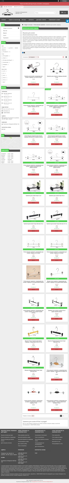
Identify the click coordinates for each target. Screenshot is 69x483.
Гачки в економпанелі (39, 437)
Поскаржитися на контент (37, 481)
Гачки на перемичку (22, 445)
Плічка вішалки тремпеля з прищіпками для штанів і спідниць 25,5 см (33, 106)
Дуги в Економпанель (39, 446)
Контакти (31, 19)
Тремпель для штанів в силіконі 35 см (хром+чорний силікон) (56, 311)
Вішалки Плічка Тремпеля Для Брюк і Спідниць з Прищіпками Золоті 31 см (33, 341)
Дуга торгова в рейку (22, 443)
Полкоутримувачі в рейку (23, 441)
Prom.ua (41, 480)
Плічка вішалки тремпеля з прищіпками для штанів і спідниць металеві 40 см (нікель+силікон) (33, 166)
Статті (4, 35)
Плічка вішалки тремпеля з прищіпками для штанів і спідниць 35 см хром (57, 252)
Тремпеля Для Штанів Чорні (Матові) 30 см (33, 223)
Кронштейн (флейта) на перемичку (25, 439)
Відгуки (5, 33)
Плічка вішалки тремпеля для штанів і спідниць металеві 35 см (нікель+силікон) (56, 136)
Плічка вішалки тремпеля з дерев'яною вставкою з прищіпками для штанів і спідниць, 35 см (33, 401)
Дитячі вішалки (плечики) (6, 442)
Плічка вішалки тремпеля (39, 24)
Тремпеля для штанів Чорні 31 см (33, 195)
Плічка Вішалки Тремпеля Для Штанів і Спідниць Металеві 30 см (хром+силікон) (33, 136)
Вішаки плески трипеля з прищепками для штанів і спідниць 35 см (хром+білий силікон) (56, 282)
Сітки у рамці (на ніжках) (57, 437)
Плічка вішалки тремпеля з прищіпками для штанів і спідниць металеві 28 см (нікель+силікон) (57, 106)
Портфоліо (5, 37)
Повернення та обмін (54, 19)
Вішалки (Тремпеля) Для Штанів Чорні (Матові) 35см (33, 371)
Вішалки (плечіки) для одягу (7, 435)
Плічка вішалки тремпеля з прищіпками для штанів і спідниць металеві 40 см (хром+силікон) (57, 166)
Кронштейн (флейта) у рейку (24, 437)
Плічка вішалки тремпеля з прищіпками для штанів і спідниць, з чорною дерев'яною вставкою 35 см (57, 401)
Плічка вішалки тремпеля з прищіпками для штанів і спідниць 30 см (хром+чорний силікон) (33, 311)
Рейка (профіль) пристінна (23, 435)
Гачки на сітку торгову (56, 439)
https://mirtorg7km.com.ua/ (8, 109)
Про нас (24, 19)
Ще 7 (4, 66)
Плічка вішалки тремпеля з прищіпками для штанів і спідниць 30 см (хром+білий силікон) (33, 282)
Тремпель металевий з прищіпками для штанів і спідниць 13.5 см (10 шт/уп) (33, 77)
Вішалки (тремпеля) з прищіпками (8, 437)
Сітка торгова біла (56, 435)
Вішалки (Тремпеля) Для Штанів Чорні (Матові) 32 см (56, 341)
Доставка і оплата (41, 19)
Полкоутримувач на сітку (57, 443)
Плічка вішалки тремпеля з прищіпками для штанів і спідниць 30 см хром (33, 252)
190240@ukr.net (6, 110)
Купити (33, 84)
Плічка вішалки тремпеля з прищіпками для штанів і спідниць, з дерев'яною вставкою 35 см (57, 371)
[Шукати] (54, 13)
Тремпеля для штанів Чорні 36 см (56, 195)
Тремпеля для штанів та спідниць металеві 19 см (57, 77)
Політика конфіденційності (47, 481)
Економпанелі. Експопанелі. (41, 435)
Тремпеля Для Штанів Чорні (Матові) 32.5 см (56, 223)
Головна (3, 19)
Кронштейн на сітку (56, 441)
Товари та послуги (14, 19)
